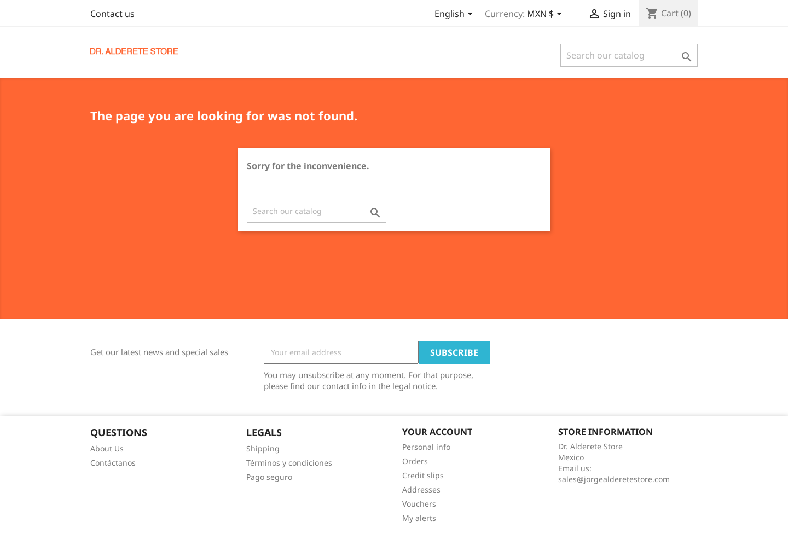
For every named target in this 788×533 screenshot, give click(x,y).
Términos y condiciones (289, 462)
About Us (107, 448)
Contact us (112, 14)
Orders (415, 461)
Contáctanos (113, 462)
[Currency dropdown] (546, 14)
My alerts (419, 518)
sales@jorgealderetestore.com (614, 479)
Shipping (263, 448)
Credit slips (423, 475)
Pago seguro (269, 477)
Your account (437, 432)
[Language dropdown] (455, 14)
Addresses (421, 489)
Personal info (426, 447)
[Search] (629, 55)
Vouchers (419, 504)
